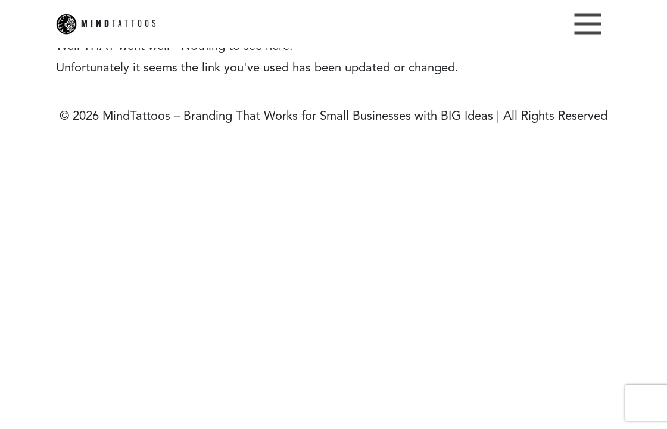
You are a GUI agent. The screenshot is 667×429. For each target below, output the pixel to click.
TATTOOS (107, 24)
